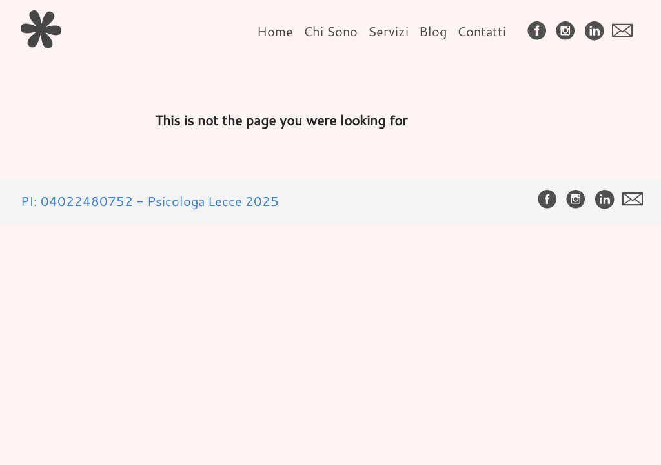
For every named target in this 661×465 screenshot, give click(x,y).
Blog (433, 31)
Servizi (388, 31)
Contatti (481, 31)
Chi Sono (330, 31)
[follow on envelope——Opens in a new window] (625, 31)
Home (275, 31)
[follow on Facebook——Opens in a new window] (540, 31)
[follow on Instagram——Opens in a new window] (568, 31)
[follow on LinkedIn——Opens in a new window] (596, 31)
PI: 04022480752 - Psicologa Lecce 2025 (150, 201)
